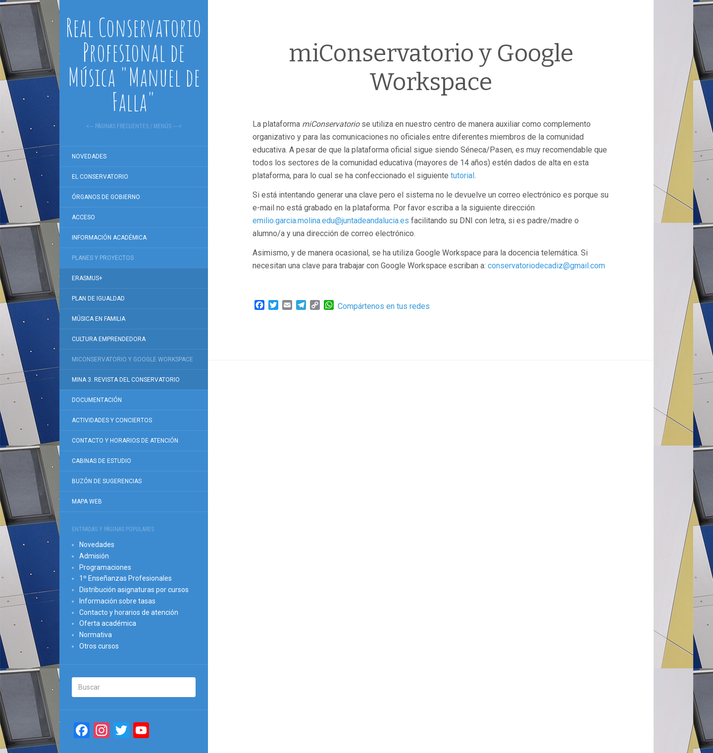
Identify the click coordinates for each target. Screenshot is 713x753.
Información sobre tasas (117, 601)
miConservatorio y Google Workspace (132, 359)
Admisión (94, 556)
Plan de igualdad (98, 298)
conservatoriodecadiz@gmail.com (546, 265)
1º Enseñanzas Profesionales (125, 578)
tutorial (462, 175)
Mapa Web (87, 501)
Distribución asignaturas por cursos (134, 590)
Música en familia (98, 318)
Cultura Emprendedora (109, 339)
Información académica (109, 237)
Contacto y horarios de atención (125, 440)
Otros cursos (99, 646)
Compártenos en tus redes (384, 306)
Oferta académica (107, 623)
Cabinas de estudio (101, 460)
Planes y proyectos (103, 257)
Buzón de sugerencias (107, 481)
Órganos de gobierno (106, 197)
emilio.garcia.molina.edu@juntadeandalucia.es (331, 220)
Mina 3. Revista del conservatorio (126, 379)
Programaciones (105, 567)
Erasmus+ (87, 278)
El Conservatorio (100, 176)
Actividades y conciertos (112, 420)
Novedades (89, 156)
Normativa (95, 635)
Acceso (83, 217)
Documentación (97, 400)
